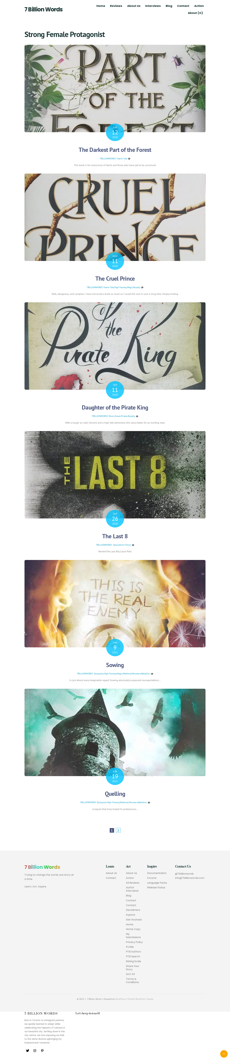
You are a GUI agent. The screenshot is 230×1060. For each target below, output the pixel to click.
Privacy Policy (134, 942)
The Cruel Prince (115, 278)
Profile (130, 947)
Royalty (136, 287)
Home (100, 6)
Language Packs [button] (157, 883)
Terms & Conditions (132, 980)
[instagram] (35, 1050)
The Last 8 (115, 536)
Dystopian (99, 673)
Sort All (130, 974)
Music (111, 416)
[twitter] (27, 1050)
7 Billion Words (43, 9)
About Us (133, 6)
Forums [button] (151, 878)
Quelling (115, 793)
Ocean (118, 416)
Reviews (116, 6)
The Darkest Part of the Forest (115, 149)
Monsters (136, 673)
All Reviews (132, 883)
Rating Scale (133, 961)
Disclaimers (133, 910)
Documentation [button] (156, 873)
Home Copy (133, 929)
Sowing (115, 665)
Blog (169, 6)
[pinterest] (42, 1050)
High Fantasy (120, 287)
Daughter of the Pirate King (115, 407)
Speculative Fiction (122, 544)
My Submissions (133, 935)
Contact (183, 6)
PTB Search (133, 956)
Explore (130, 915)
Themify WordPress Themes (140, 999)
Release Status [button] (156, 887)
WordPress (120, 999)
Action (199, 6)
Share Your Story (132, 968)
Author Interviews (132, 889)
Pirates (124, 416)
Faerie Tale (122, 158)
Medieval (127, 673)
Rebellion (145, 673)
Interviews (153, 6)
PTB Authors (133, 951)
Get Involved (134, 919)
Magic (130, 287)
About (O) (195, 13)
